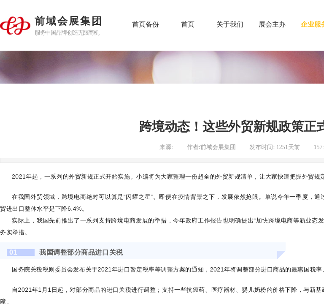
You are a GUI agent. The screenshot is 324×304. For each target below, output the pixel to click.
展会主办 (272, 24)
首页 (187, 24)
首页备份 (145, 24)
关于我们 (229, 24)
